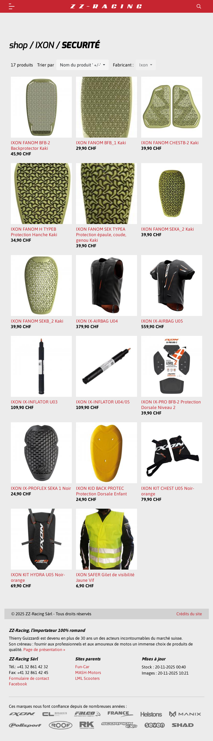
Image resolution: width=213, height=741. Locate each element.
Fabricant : (123, 64)
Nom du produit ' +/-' (81, 64)
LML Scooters (87, 678)
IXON (44, 45)
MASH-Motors (88, 672)
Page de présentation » (44, 649)
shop (18, 45)
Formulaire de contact (29, 678)
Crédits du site (189, 613)
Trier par (45, 64)
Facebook (18, 683)
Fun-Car (82, 666)
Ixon (144, 64)
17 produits (22, 64)
